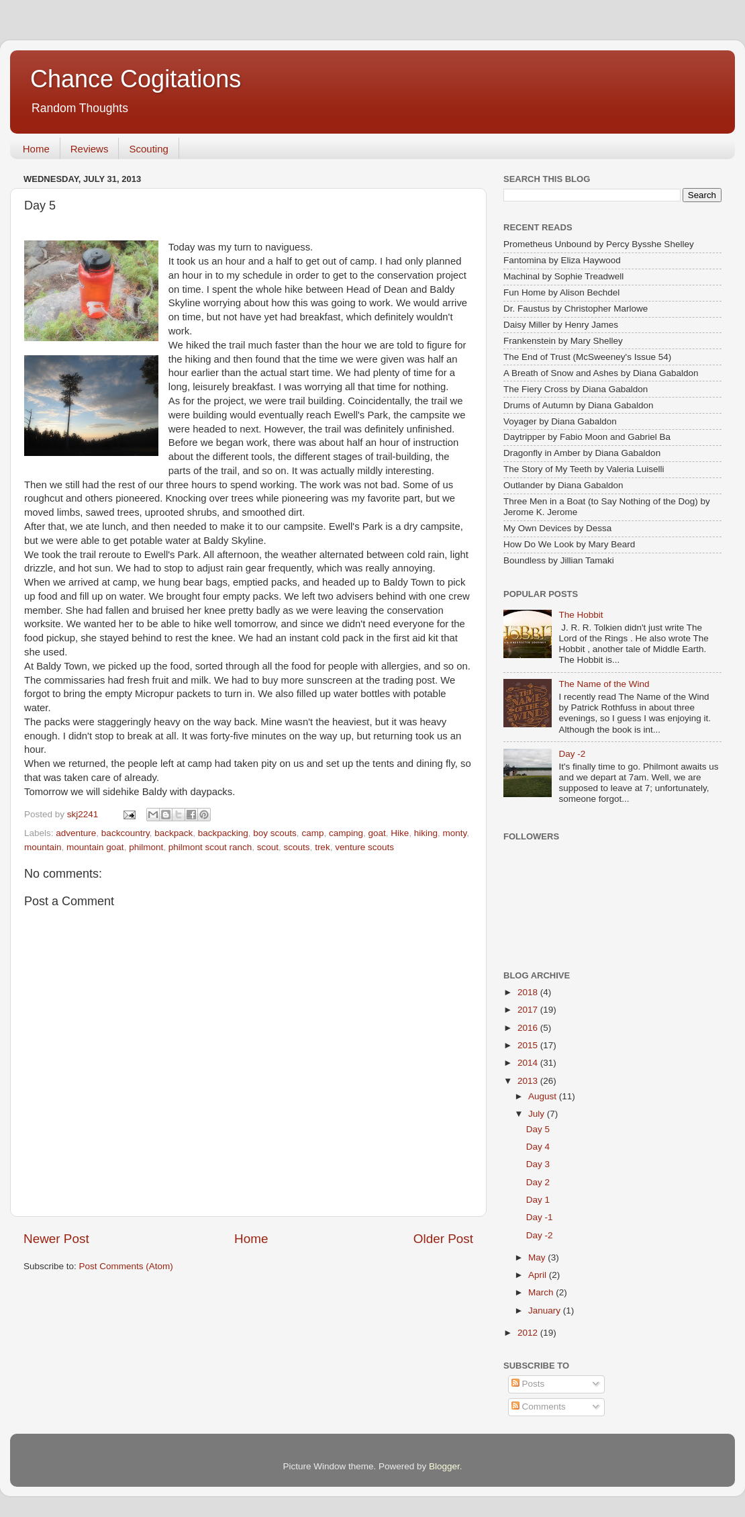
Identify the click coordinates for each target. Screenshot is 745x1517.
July (537, 1114)
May (538, 1257)
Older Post (443, 1239)
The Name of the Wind (603, 684)
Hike (400, 833)
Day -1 (539, 1217)
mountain (43, 847)
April (538, 1275)
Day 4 (538, 1147)
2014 (528, 1063)
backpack (173, 833)
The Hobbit (580, 615)
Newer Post (56, 1239)
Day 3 (538, 1164)
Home (36, 148)
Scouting (148, 148)
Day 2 (538, 1182)
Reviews (89, 148)
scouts (297, 847)
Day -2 (571, 754)
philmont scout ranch (210, 847)
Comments (538, 1406)
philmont (146, 847)
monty (455, 833)
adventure (76, 833)
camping (346, 833)
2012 (528, 1333)
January (545, 1310)
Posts (528, 1384)
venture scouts (364, 847)
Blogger (444, 1466)
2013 (528, 1081)
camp (312, 833)
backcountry (125, 833)
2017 (528, 1010)
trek (322, 847)
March (542, 1292)
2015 (528, 1045)
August (543, 1096)
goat (376, 833)
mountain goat (95, 847)
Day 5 (538, 1129)
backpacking (223, 833)
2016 (528, 1028)
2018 (528, 992)
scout (268, 847)
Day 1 (538, 1200)
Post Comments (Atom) (126, 1266)
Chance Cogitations (135, 79)
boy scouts (275, 833)
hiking (426, 833)
